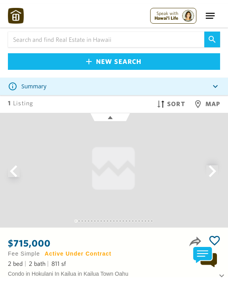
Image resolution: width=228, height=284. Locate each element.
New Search (113, 61)
